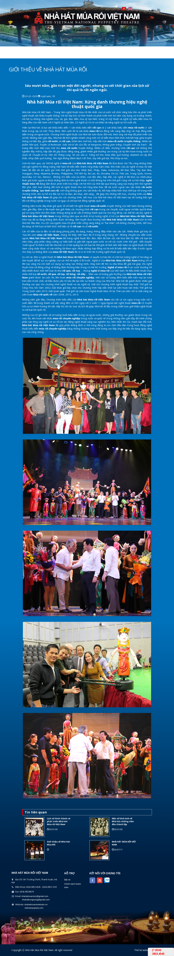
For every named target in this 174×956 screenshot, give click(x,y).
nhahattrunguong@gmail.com (36, 899)
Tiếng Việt (124, 8)
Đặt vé (67, 879)
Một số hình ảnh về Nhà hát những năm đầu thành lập (123, 821)
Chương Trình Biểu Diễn (63, 54)
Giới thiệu (34, 54)
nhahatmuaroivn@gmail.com (34, 896)
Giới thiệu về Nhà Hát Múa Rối (58, 843)
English (130, 8)
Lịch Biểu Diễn (95, 54)
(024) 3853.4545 (158, 951)
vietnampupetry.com (34, 908)
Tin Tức (117, 54)
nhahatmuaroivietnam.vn (35, 904)
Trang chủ (13, 54)
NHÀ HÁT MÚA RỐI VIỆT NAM (124, 843)
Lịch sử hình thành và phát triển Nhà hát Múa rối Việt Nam (58, 821)
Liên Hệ (133, 54)
